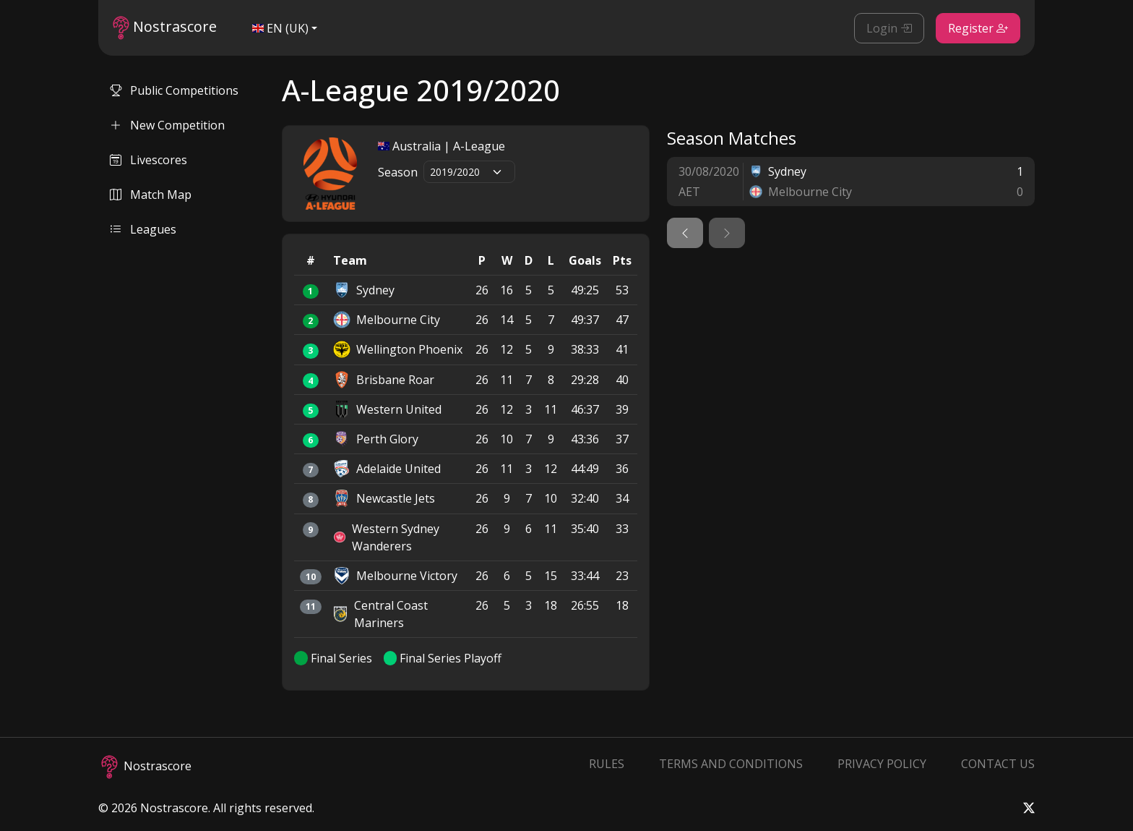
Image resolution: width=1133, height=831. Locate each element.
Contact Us (998, 764)
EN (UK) (280, 28)
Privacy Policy (881, 764)
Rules (606, 764)
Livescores (148, 160)
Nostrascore (165, 28)
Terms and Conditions (731, 764)
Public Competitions (174, 90)
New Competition (167, 125)
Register (978, 28)
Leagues (143, 229)
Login (889, 28)
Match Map (150, 195)
